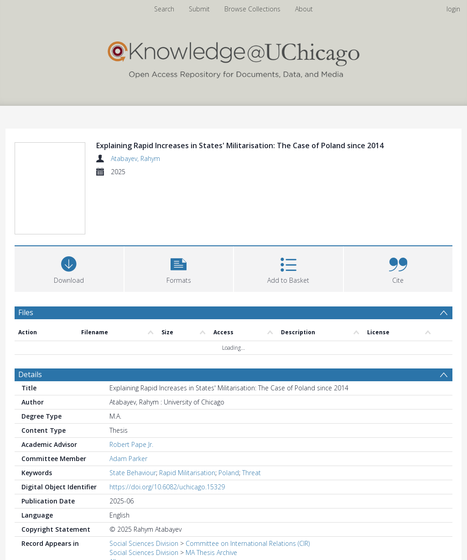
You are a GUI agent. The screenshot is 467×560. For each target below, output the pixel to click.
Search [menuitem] (164, 9)
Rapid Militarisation (187, 472)
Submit (199, 9)
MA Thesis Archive (211, 552)
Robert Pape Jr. (131, 444)
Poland (228, 472)
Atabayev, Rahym (135, 158)
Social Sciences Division (143, 543)
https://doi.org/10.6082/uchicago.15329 (167, 486)
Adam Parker (128, 458)
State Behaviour (132, 472)
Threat (251, 472)
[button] (179, 268)
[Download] (69, 268)
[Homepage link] (233, 57)
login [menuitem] (453, 9)
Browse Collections (252, 9)
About (304, 9)
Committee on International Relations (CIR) (248, 543)
